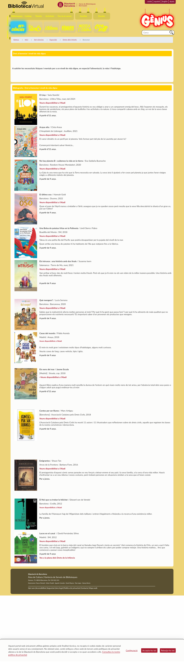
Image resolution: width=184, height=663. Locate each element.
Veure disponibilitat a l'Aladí (52, 111)
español (157, 1)
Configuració (132, 650)
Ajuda (172, 1)
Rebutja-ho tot (167, 650)
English (165, 1)
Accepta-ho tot (149, 650)
